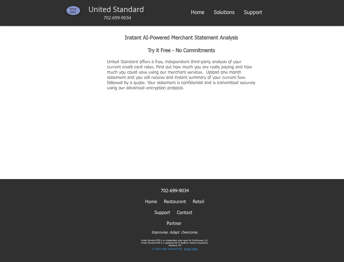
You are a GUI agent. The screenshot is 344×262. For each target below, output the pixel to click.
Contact (184, 212)
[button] (224, 13)
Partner (177, 223)
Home (151, 202)
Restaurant (175, 202)
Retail (198, 202)
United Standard (117, 12)
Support (162, 212)
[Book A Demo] (233, 4)
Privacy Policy (191, 249)
